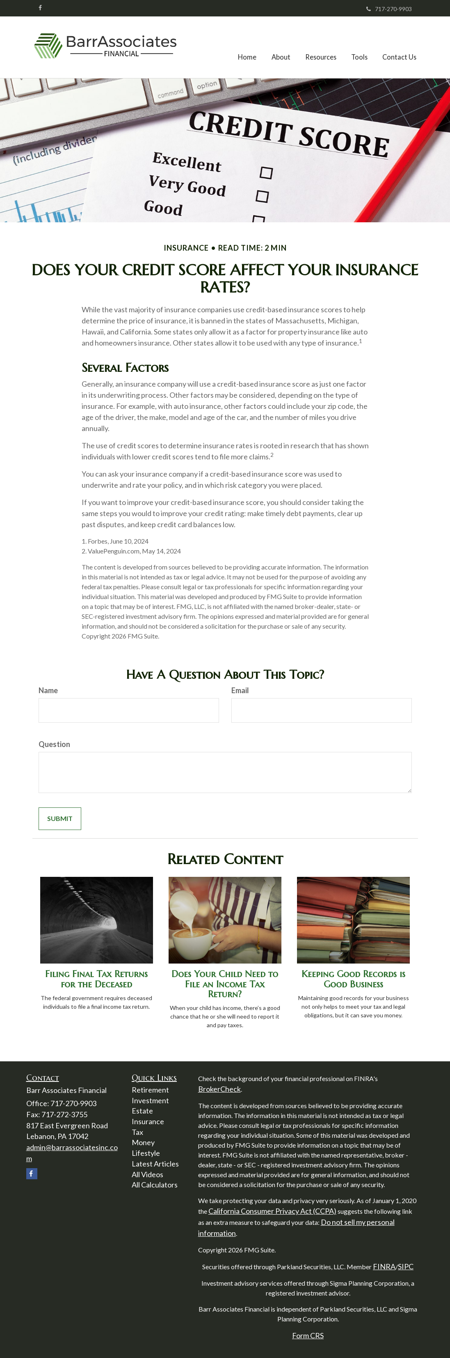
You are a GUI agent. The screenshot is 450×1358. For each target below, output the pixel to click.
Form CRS (308, 1335)
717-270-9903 (389, 8)
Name (48, 690)
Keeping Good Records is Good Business (353, 978)
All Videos (147, 1174)
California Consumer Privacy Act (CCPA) (272, 1210)
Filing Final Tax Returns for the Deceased (96, 978)
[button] (283, 47)
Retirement (150, 1089)
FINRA (384, 1266)
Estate (142, 1110)
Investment (150, 1100)
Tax (137, 1132)
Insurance (148, 1121)
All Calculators (155, 1184)
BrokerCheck (219, 1088)
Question (54, 744)
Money (143, 1142)
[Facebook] (40, 8)
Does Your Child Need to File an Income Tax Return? (224, 983)
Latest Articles (155, 1163)
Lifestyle (146, 1152)
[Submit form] (60, 818)
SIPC (405, 1266)
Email (240, 690)
